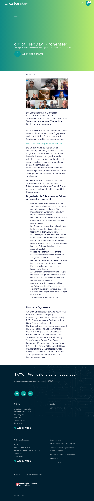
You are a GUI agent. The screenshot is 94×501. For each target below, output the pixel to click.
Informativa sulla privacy (34, 474)
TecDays (17, 48)
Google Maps (24, 428)
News (16, 16)
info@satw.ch (19, 423)
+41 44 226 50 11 (20, 420)
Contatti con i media (57, 408)
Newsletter (54, 458)
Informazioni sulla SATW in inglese (62, 444)
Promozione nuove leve (33, 48)
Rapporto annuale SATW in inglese (62, 454)
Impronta (17, 474)
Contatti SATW (55, 462)
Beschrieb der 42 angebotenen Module (44, 143)
